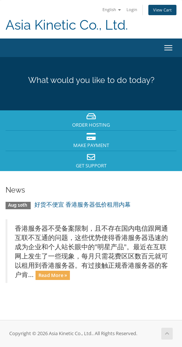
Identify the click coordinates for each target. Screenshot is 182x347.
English (111, 9)
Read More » (52, 275)
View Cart (162, 10)
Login (132, 9)
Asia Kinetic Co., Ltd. (67, 25)
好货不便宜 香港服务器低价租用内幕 (82, 204)
